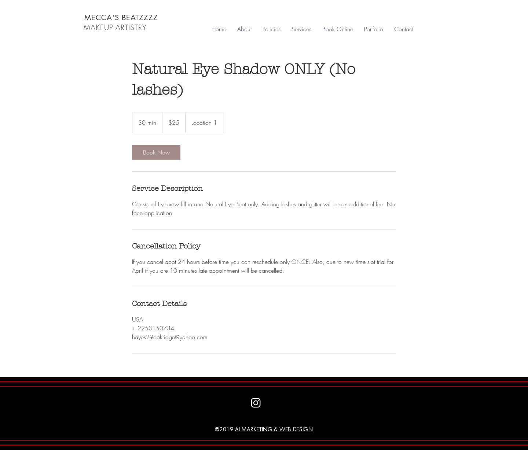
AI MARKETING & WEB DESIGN (274, 429)
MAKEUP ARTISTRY (115, 27)
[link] (156, 152)
